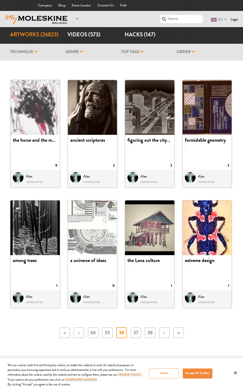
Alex (29, 176)
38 (150, 333)
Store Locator (81, 5)
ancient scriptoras (87, 140)
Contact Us (106, 5)
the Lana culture (143, 261)
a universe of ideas (88, 261)
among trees (25, 261)
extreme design (200, 261)
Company (45, 5)
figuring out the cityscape (152, 140)
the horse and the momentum (42, 140)
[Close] (235, 374)
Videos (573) (83, 35)
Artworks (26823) (34, 35)
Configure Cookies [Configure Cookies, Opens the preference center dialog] (81, 381)
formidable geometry (205, 140)
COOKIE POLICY (129, 376)
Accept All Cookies (197, 374)
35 (107, 333)
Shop (61, 5)
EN (217, 19)
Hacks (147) (140, 35)
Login (234, 19)
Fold (123, 5)
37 (135, 333)
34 (93, 333)
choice (164, 374)
